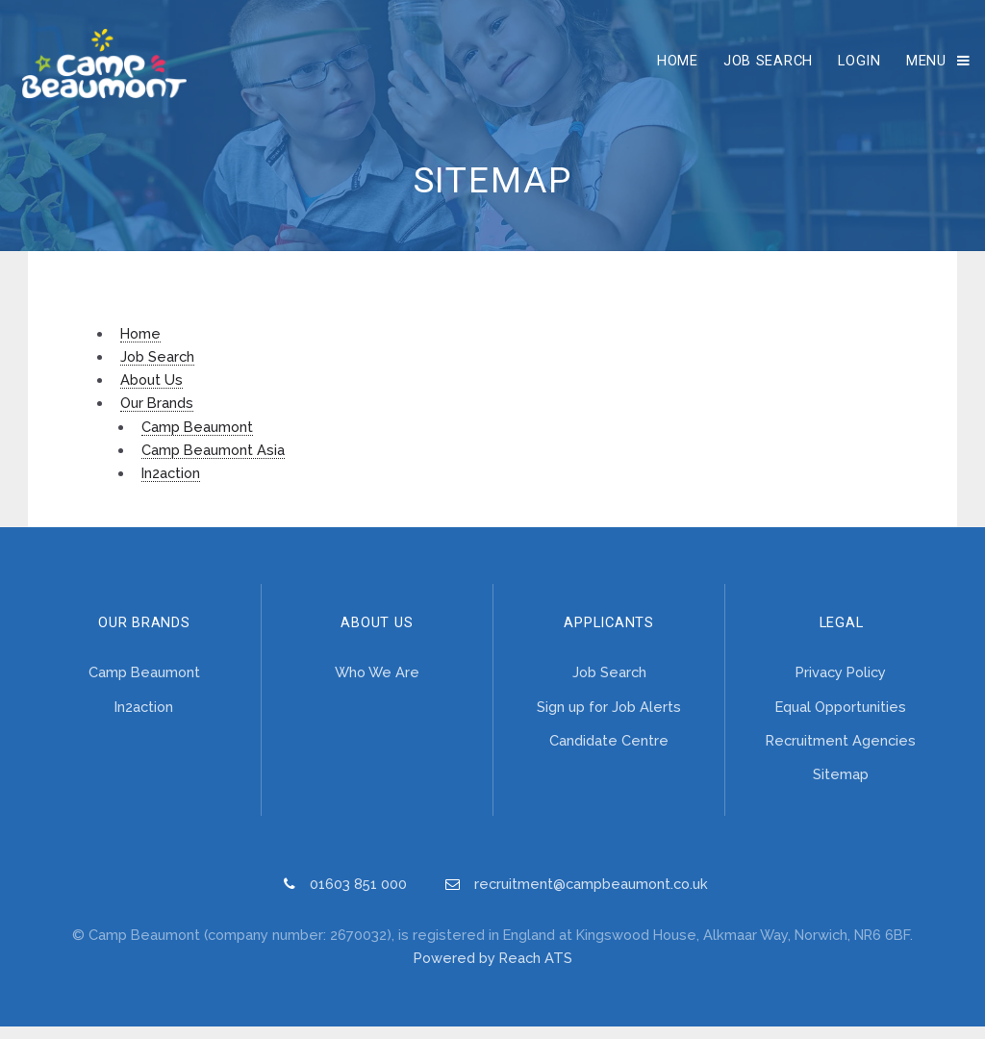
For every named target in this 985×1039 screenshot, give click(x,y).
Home (671, 66)
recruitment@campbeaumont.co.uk (591, 896)
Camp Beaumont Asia (213, 462)
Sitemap (841, 786)
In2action (170, 485)
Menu (919, 66)
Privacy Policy (841, 684)
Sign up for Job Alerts (609, 719)
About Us (151, 392)
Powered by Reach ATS (493, 970)
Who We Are (377, 684)
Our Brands (156, 415)
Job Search (761, 66)
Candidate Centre (609, 753)
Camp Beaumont (197, 438)
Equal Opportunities (840, 719)
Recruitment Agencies (841, 753)
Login (853, 66)
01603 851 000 (358, 896)
